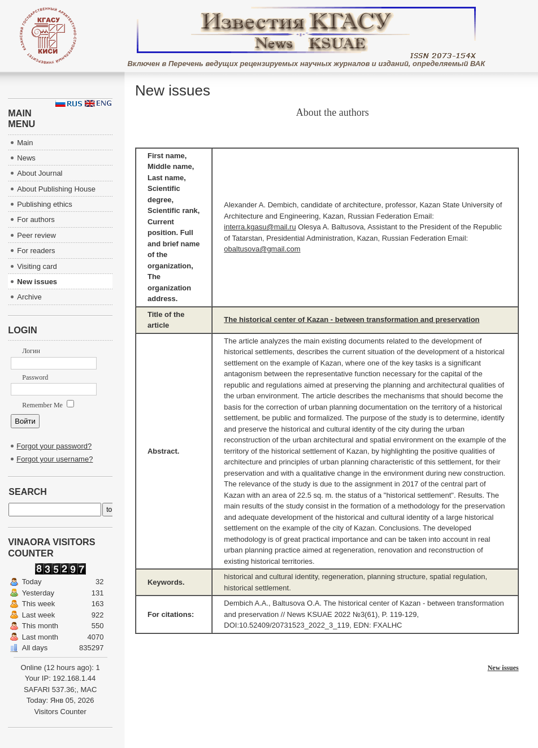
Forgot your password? (54, 446)
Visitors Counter (60, 711)
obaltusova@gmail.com (262, 249)
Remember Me (48, 405)
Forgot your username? (54, 459)
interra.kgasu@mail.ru (260, 227)
